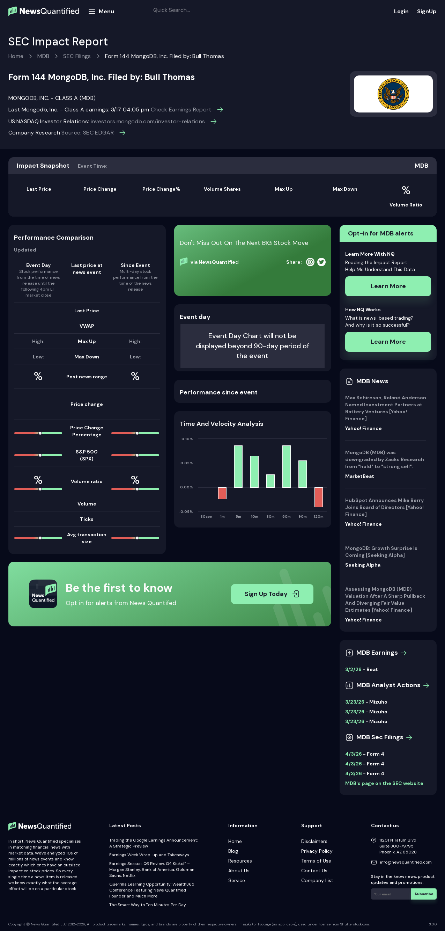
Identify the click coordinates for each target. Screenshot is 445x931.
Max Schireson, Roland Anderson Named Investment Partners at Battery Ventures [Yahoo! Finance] (385, 408)
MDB (43, 56)
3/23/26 (354, 702)
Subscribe (424, 894)
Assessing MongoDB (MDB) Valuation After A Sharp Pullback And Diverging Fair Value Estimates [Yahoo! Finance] (385, 599)
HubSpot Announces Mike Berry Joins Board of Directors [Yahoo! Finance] (384, 507)
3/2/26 (353, 669)
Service (236, 880)
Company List (317, 880)
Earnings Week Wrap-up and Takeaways (149, 855)
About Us (239, 870)
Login (401, 11)
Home (15, 56)
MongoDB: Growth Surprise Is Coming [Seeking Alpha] (381, 551)
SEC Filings (77, 56)
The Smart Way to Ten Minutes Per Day (147, 905)
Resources (240, 861)
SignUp (427, 11)
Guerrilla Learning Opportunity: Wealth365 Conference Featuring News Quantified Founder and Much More (151, 890)
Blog (233, 851)
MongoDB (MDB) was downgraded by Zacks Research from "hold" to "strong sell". (384, 459)
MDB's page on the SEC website (384, 783)
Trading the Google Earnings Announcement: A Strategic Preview (153, 843)
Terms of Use (316, 861)
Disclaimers (314, 841)
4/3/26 (353, 754)
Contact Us (314, 870)
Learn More (388, 286)
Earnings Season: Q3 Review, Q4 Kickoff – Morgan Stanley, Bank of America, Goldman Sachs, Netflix (151, 869)
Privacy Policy (317, 851)
